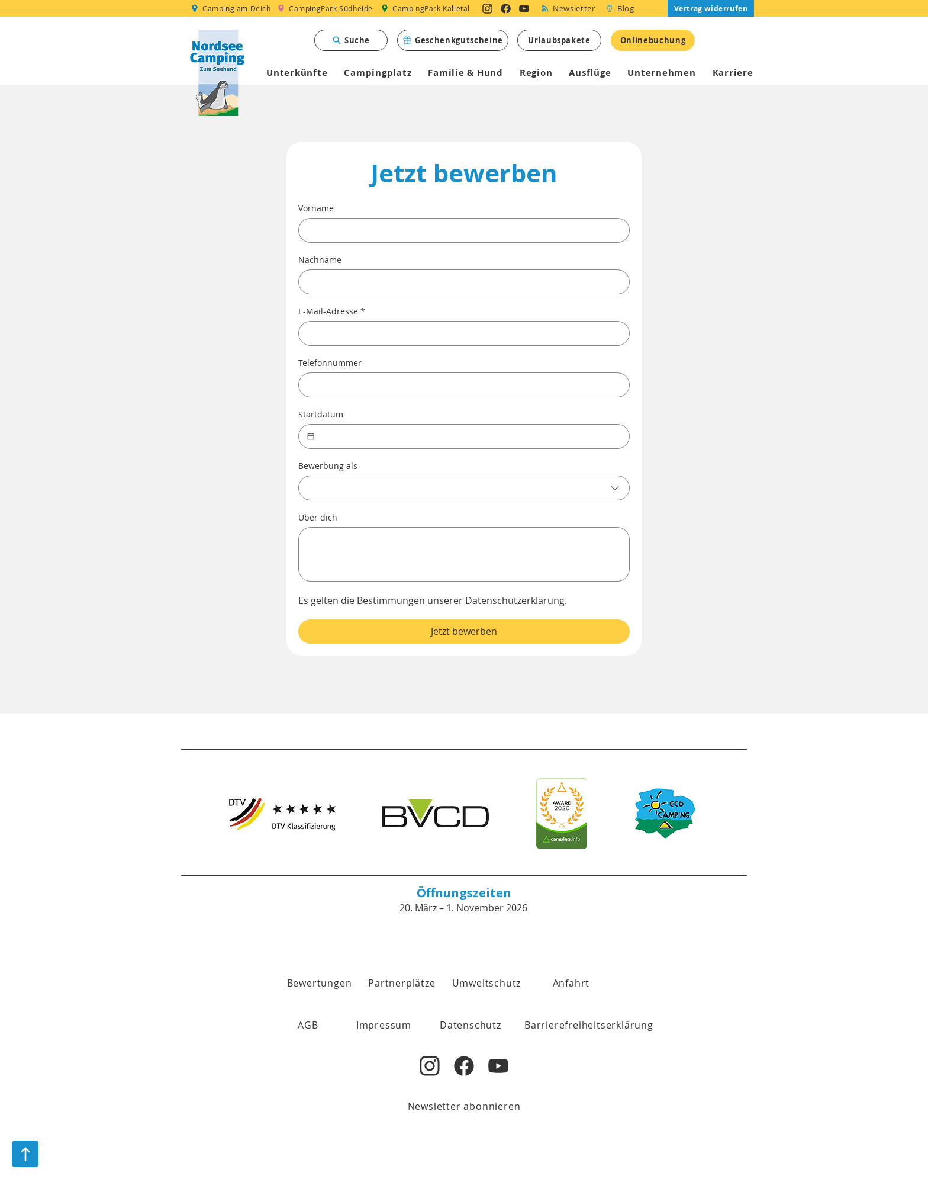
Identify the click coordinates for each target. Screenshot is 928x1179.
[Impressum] (383, 1025)
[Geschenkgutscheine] (452, 40)
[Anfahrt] (571, 983)
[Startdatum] (310, 436)
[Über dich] (464, 554)
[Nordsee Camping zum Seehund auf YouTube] (524, 8)
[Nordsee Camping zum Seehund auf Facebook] (505, 8)
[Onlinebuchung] (653, 40)
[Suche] (351, 40)
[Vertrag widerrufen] (711, 8)
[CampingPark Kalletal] (425, 8)
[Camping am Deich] (230, 8)
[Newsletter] (568, 8)
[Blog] (620, 8)
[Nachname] (460, 282)
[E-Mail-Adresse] (460, 333)
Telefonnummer (330, 363)
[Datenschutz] (470, 1025)
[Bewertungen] (319, 983)
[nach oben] (25, 1154)
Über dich (317, 517)
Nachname (319, 260)
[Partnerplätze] (401, 983)
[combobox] (464, 488)
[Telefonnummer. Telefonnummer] (460, 385)
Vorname (316, 208)
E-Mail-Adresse (331, 311)
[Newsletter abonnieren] (464, 1106)
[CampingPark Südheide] (325, 8)
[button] (308, 1025)
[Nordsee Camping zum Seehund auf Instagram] (487, 8)
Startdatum (320, 414)
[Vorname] (460, 230)
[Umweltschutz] (486, 983)
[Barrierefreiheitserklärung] (588, 1025)
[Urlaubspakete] (559, 40)
